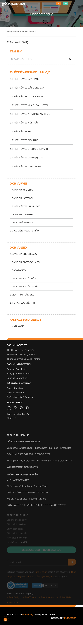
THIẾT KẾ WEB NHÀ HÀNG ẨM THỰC (31, 114)
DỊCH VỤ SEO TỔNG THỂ (24, 286)
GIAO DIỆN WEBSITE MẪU (25, 230)
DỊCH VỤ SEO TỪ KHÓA (24, 278)
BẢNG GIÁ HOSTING (22, 198)
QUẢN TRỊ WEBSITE (22, 214)
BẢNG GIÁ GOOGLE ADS (24, 254)
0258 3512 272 (42, 455)
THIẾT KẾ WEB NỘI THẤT (25, 122)
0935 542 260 (25, 455)
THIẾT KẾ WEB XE (21, 131)
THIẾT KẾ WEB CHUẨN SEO (26, 206)
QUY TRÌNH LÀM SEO (23, 294)
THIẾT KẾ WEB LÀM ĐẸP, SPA (27, 157)
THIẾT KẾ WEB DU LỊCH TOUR (27, 96)
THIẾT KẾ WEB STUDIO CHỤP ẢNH (30, 149)
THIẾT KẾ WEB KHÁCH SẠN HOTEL (30, 105)
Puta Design (18, 326)
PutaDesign (28, 614)
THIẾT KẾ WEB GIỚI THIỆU (25, 140)
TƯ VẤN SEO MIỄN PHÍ (23, 303)
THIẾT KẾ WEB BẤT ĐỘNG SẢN (28, 87)
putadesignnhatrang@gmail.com (56, 461)
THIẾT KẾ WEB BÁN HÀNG (25, 79)
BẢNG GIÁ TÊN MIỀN (22, 190)
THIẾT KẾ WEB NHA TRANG (26, 166)
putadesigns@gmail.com (25, 461)
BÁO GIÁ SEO (19, 270)
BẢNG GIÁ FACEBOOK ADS (25, 262)
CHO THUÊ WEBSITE (22, 222)
